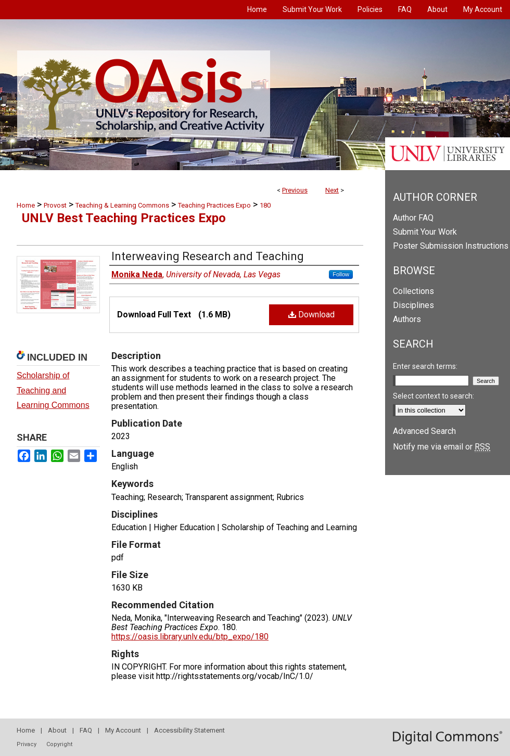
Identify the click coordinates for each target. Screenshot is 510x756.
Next (332, 190)
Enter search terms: (425, 366)
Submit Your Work (425, 232)
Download (311, 314)
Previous (295, 190)
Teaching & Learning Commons (122, 205)
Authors (407, 319)
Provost (55, 205)
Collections (413, 291)
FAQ (86, 730)
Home (26, 205)
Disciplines (413, 305)
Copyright (59, 744)
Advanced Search (424, 431)
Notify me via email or (441, 447)
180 (265, 205)
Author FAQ (413, 218)
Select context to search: (433, 396)
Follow (341, 274)
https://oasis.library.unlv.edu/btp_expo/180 (190, 637)
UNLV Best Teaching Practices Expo (124, 218)
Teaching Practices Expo (214, 205)
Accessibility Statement (189, 730)
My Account (123, 730)
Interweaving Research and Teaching (207, 256)
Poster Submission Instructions (450, 246)
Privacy (26, 744)
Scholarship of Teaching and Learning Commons (53, 390)
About (57, 730)
